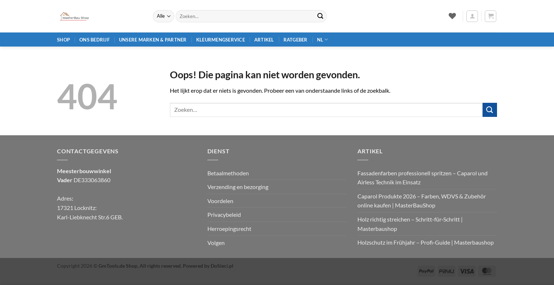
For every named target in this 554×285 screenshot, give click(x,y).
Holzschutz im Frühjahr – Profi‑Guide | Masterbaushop (425, 242)
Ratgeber (295, 40)
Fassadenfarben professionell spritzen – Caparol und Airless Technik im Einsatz (422, 178)
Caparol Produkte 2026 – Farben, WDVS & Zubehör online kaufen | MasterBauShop (421, 201)
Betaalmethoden (228, 173)
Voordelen (220, 200)
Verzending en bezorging (237, 186)
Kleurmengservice (220, 40)
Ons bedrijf (94, 40)
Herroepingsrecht (229, 228)
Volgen (216, 242)
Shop (63, 40)
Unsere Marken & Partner (153, 40)
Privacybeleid (224, 214)
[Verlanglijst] (452, 16)
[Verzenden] (320, 16)
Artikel (264, 40)
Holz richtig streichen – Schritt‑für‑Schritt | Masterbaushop (410, 224)
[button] (472, 16)
